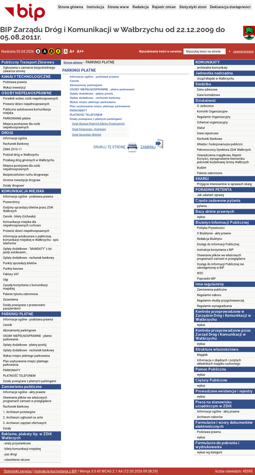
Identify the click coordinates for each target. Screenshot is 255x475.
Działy (7, 428)
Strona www (118, 7)
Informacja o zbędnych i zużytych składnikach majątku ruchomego (219, 362)
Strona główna (70, 7)
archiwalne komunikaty (212, 67)
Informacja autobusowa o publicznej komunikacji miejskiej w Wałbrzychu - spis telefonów (31, 240)
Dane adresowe (207, 89)
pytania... (203, 206)
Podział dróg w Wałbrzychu (21, 155)
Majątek (202, 355)
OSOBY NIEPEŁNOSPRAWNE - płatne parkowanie (27, 337)
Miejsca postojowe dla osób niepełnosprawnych (21, 125)
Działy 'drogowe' (13, 185)
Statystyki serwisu (18, 471)
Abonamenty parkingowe (19, 330)
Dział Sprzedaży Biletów (86, 134)
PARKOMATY (11, 370)
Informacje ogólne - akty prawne (24, 392)
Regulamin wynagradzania (214, 306)
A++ (80, 51)
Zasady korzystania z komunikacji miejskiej (25, 286)
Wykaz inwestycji (14, 87)
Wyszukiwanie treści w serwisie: (160, 51)
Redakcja (140, 7)
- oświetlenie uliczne (16, 460)
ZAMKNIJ (152, 147)
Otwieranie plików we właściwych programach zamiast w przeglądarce (27, 399)
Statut (201, 128)
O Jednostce (205, 106)
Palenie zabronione (209, 173)
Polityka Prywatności (211, 228)
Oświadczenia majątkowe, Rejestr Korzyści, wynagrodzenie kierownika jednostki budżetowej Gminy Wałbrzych (223, 159)
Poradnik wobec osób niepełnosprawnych (30, 98)
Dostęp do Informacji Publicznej (218, 244)
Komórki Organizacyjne (212, 111)
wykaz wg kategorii (209, 452)
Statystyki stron (192, 7)
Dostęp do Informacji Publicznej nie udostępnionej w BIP (220, 266)
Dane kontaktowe (208, 95)
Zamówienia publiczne (212, 289)
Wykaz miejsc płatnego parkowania (26, 356)
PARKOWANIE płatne (17, 118)
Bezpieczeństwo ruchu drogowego (26, 174)
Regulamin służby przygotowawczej (220, 300)
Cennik (7, 325)
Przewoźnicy (11, 202)
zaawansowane (243, 51)
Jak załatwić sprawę (210, 195)
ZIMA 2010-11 (12, 149)
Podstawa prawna (15, 82)
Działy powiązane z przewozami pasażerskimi (24, 306)
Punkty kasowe (13, 268)
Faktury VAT (11, 274)
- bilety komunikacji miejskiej (22, 449)
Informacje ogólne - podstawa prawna (28, 196)
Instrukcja (95, 7)
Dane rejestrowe (207, 133)
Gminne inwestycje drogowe (21, 180)
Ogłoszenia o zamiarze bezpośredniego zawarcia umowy (29, 69)
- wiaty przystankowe (17, 443)
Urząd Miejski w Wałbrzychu (215, 78)
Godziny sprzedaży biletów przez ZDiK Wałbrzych (28, 209)
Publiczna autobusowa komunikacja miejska (27, 111)
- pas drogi (10, 454)
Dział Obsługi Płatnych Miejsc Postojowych (98, 123)
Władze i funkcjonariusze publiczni (220, 144)
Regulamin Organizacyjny (213, 117)
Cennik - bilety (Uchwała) (19, 216)
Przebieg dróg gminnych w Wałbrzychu (28, 160)
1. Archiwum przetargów (19, 412)
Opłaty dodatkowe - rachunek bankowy (28, 258)
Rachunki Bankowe (209, 139)
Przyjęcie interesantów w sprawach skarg (224, 184)
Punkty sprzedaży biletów (20, 263)
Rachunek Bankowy (16, 144)
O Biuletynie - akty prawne (214, 233)
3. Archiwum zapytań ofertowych (24, 423)
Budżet (201, 167)
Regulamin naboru (209, 295)
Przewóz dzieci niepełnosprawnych (26, 104)
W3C (200, 273)
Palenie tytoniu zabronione (20, 294)
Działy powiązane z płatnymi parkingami (29, 381)
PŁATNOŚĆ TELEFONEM (19, 375)
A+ (71, 51)
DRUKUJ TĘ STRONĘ (115, 147)
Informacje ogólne (15, 138)
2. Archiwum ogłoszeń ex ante (23, 417)
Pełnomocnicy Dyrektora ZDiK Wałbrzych (224, 150)
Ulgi (5, 279)
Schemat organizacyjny (212, 122)
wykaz (201, 217)
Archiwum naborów (210, 417)
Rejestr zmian (164, 7)
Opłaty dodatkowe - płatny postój (25, 345)
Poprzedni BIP (206, 278)
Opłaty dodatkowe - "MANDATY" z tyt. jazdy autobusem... (27, 250)
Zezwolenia (10, 299)
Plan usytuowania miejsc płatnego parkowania (25, 363)
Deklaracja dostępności (230, 7)
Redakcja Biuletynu (209, 239)
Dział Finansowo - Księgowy (89, 129)
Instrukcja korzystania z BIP (215, 250)
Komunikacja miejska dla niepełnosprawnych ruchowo (22, 223)
